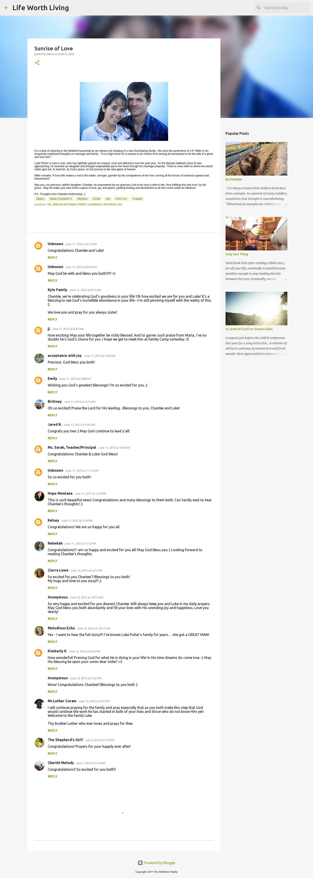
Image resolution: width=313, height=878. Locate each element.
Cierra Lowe (58, 570)
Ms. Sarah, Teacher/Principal (72, 447)
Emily (52, 378)
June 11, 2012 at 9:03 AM (99, 355)
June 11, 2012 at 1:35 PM (90, 493)
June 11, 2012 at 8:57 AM (85, 289)
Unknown (55, 244)
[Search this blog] (286, 7)
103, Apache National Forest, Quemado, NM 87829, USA (84, 204)
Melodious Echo (61, 628)
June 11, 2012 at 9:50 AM (113, 447)
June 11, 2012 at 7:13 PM (80, 543)
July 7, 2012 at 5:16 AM (90, 762)
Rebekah (55, 543)
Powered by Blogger (157, 863)
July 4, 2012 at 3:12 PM (99, 740)
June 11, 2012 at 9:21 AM (79, 401)
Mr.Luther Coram (62, 701)
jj (49, 329)
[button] (37, 63)
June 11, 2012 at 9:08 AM (75, 378)
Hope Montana (60, 493)
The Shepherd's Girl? (65, 740)
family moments (61, 198)
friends (82, 198)
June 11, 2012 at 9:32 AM (79, 424)
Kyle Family (57, 290)
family (40, 198)
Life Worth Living (40, 7)
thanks (137, 198)
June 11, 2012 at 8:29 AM (81, 267)
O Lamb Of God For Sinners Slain (249, 329)
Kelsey (53, 520)
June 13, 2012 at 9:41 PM (94, 701)
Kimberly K (57, 651)
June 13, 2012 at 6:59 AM (84, 651)
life (108, 198)
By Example (234, 179)
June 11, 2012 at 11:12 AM (81, 470)
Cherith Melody (61, 763)
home (97, 198)
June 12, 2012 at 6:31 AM (86, 570)
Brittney (55, 401)
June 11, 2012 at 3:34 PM (76, 520)
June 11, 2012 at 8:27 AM (81, 244)
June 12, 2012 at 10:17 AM (93, 628)
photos (121, 198)
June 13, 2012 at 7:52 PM (85, 678)
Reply (52, 257)
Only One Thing (237, 254)
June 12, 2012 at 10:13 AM (86, 597)
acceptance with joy (65, 356)
